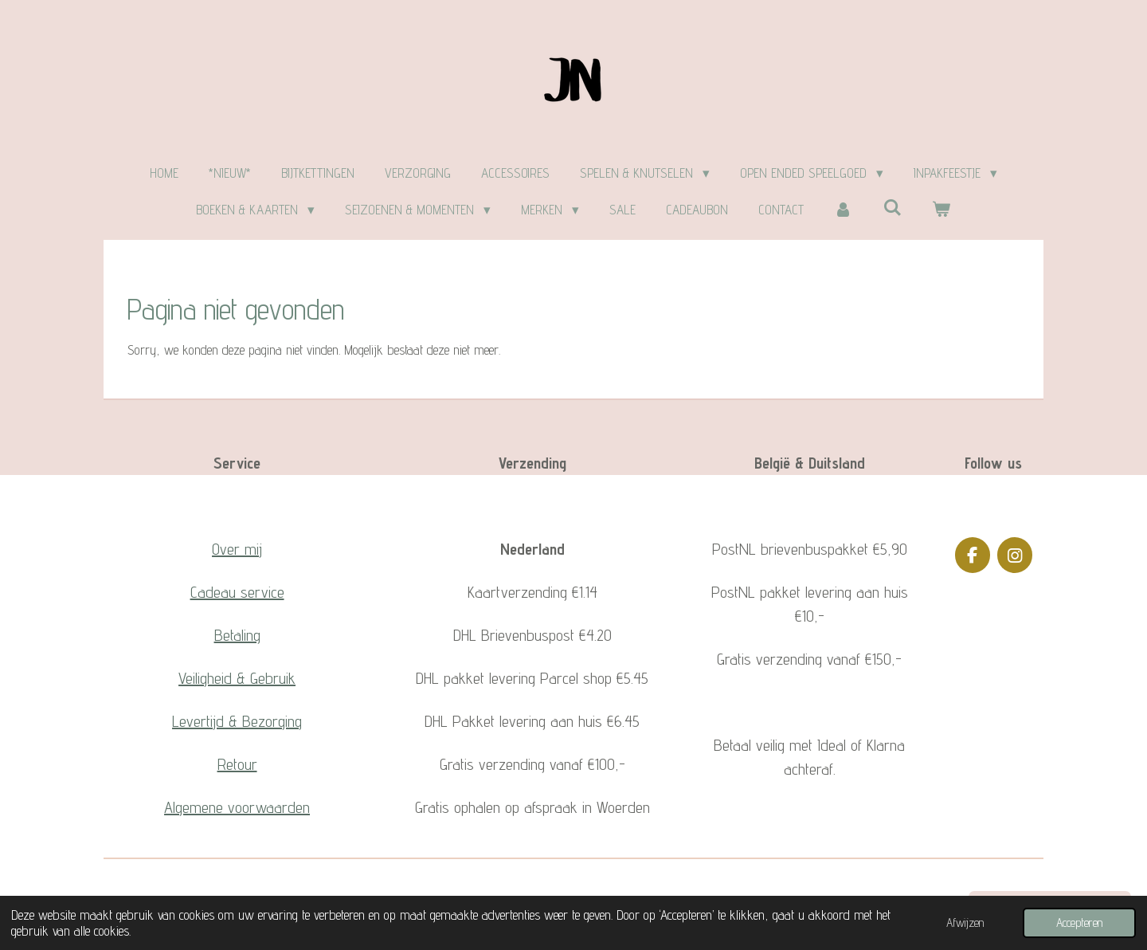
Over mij (237, 549)
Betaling (237, 635)
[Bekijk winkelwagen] (941, 210)
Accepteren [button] (1079, 922)
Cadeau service (237, 592)
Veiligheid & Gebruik (237, 678)
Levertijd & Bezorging (237, 721)
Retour (237, 764)
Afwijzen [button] (965, 922)
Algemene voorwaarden (237, 807)
